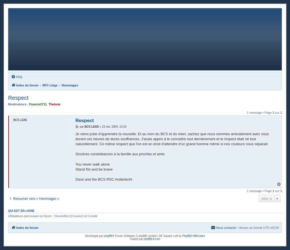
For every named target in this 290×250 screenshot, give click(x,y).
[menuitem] (16, 77)
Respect (18, 98)
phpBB (108, 235)
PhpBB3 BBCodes (193, 235)
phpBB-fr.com (152, 239)
